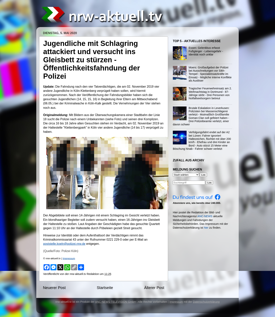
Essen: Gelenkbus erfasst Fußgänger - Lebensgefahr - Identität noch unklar (206, 51)
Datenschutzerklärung (206, 301)
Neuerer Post (54, 288)
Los (209, 182)
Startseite (105, 288)
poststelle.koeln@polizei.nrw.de (64, 243)
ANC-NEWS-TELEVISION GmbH (115, 301)
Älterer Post (154, 288)
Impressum (69, 258)
